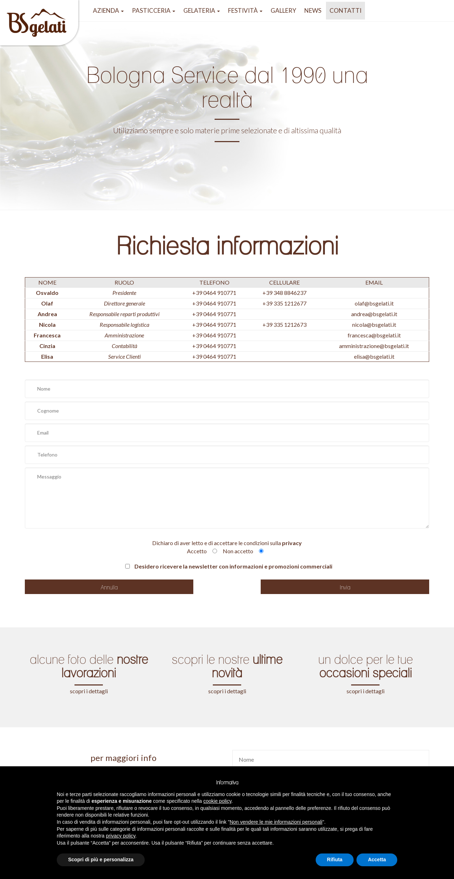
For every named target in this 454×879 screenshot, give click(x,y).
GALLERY (283, 10)
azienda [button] (108, 10)
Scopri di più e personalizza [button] (100, 859)
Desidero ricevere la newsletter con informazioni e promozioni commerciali (228, 566)
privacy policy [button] (120, 836)
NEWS (312, 10)
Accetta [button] (377, 859)
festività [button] (245, 10)
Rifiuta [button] (335, 859)
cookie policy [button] (217, 801)
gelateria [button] (201, 10)
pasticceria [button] (153, 10)
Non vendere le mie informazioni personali (275, 822)
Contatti (345, 10)
